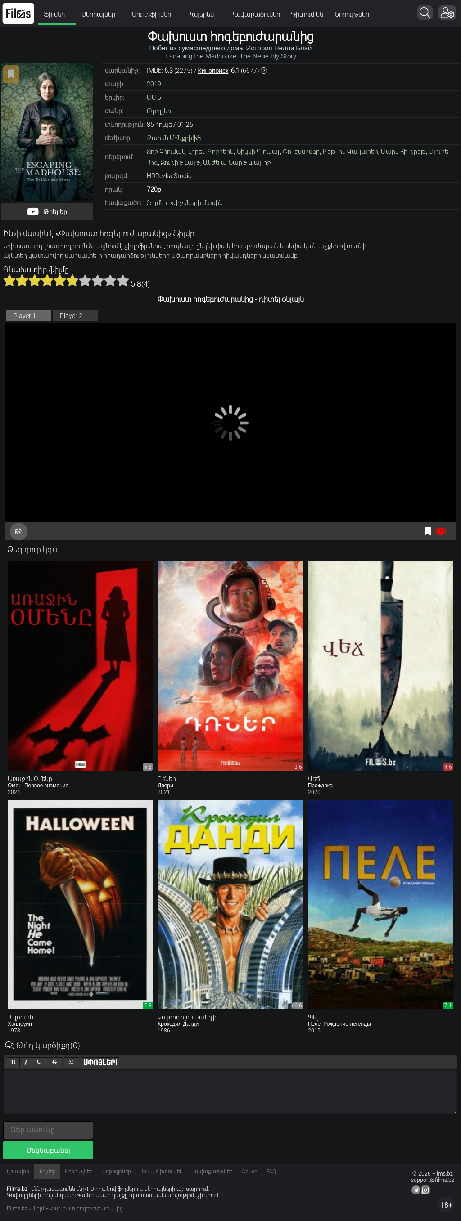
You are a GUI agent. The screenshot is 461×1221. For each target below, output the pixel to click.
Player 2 (71, 315)
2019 (154, 84)
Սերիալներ (101, 14)
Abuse (249, 1171)
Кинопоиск (213, 70)
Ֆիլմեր (57, 14)
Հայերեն (204, 14)
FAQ (271, 1171)
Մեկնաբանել (48, 1150)
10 (123, 280)
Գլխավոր (17, 1171)
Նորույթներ (351, 14)
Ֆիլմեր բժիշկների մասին (185, 202)
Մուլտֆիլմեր (154, 14)
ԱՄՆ (154, 97)
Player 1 (25, 315)
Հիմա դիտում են (161, 1171)
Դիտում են (307, 14)
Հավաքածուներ (255, 14)
